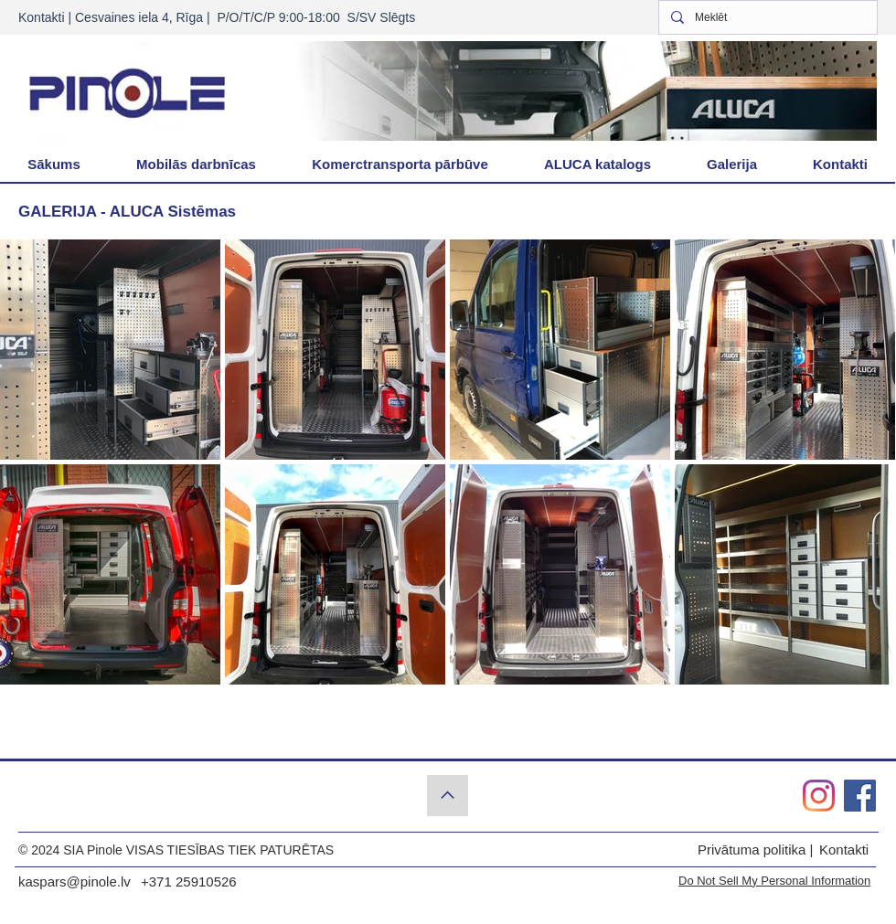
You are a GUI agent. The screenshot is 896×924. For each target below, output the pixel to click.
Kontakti (41, 17)
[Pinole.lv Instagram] (819, 796)
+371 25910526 (189, 881)
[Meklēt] (766, 17)
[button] (731, 164)
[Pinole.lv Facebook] (860, 796)
